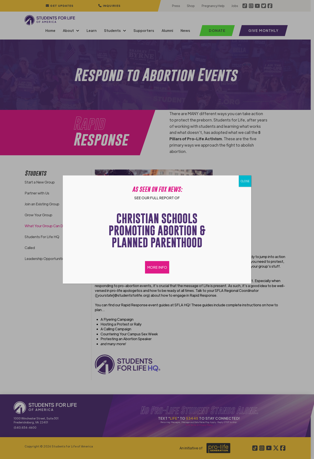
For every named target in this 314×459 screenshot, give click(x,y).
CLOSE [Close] (245, 181)
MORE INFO (157, 267)
